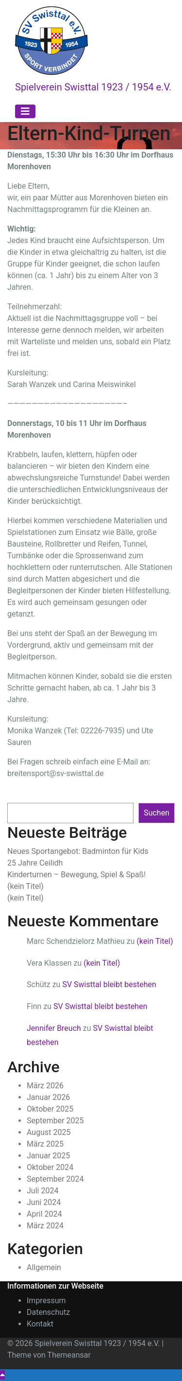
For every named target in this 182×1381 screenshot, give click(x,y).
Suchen (20, 792)
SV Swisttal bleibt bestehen (109, 984)
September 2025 (55, 1120)
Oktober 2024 (50, 1167)
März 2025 (45, 1144)
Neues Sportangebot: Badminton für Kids (78, 851)
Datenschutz (48, 1312)
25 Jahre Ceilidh (35, 863)
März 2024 (45, 1225)
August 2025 (48, 1132)
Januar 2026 (48, 1097)
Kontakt (40, 1323)
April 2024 (44, 1214)
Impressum (46, 1300)
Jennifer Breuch (54, 1028)
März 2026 (45, 1085)
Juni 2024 (44, 1202)
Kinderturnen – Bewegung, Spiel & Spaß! (76, 874)
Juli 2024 (42, 1190)
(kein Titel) (25, 886)
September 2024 (55, 1179)
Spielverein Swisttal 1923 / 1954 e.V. (93, 87)
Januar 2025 (48, 1155)
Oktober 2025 (50, 1109)
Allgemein (44, 1267)
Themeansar (69, 1355)
